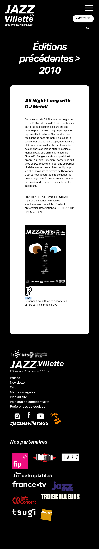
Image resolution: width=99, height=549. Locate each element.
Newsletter (18, 383)
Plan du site (18, 397)
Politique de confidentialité (29, 402)
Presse (15, 378)
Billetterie (83, 19)
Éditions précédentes (46, 54)
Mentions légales (22, 392)
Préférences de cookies (27, 407)
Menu (89, 8)
